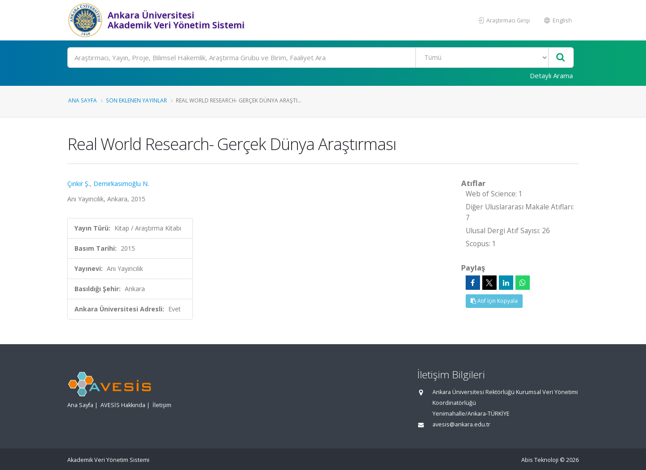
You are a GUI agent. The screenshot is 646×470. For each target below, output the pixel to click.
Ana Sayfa (82, 100)
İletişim (162, 405)
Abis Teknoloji (540, 460)
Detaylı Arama (551, 75)
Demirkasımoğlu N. (121, 183)
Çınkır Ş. (78, 183)
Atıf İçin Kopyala (494, 301)
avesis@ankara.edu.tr (461, 424)
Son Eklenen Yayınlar (136, 100)
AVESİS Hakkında (122, 405)
